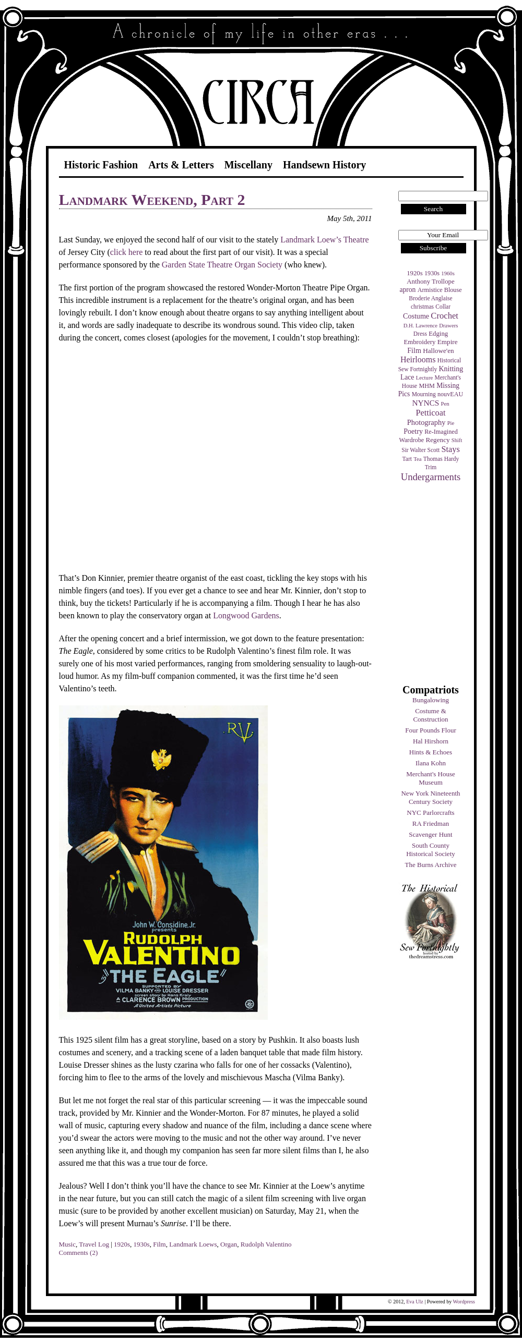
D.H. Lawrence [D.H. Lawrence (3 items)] (420, 325)
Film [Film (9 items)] (414, 350)
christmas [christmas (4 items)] (422, 306)
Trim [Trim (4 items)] (431, 467)
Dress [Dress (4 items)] (420, 334)
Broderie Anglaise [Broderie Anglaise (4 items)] (430, 298)
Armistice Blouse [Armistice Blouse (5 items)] (440, 290)
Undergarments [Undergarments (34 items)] (431, 476)
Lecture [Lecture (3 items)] (424, 378)
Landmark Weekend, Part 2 (152, 199)
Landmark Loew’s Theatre (324, 239)
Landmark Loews (193, 1244)
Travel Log (94, 1244)
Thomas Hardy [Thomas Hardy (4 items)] (441, 459)
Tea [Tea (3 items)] (417, 459)
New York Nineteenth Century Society (430, 797)
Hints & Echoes (430, 752)
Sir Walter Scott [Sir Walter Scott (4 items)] (420, 450)
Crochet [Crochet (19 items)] (444, 316)
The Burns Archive (431, 865)
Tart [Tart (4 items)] (407, 459)
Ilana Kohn (431, 763)
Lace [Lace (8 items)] (407, 377)
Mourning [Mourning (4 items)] (424, 394)
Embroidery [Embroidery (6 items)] (419, 342)
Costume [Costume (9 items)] (416, 316)
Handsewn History (324, 164)
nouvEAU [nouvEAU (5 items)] (450, 394)
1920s (122, 1244)
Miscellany (248, 164)
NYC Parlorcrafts (430, 812)
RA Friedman (430, 823)
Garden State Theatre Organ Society (222, 264)
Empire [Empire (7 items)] (447, 342)
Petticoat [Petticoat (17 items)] (431, 413)
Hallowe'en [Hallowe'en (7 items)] (438, 351)
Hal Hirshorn (430, 741)
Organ (228, 1244)
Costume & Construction (430, 715)
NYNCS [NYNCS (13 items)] (425, 402)
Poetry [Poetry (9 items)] (413, 431)
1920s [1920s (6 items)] (415, 273)
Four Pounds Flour (430, 730)
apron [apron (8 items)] (407, 290)
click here (126, 252)
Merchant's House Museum (430, 778)
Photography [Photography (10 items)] (426, 422)
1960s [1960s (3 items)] (447, 273)
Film (159, 1244)
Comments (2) (78, 1252)
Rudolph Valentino (266, 1244)
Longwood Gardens (246, 615)
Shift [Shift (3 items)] (457, 440)
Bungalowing (430, 700)
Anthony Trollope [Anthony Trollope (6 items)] (430, 281)
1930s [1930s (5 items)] (432, 273)
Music (67, 1244)
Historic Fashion (101, 164)
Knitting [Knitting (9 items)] (450, 368)
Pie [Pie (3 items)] (451, 423)
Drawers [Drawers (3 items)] (448, 325)
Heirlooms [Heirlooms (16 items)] (418, 359)
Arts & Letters (181, 164)
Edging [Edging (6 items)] (438, 333)
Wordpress (464, 1301)
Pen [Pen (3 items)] (445, 404)
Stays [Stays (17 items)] (450, 449)
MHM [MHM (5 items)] (426, 385)
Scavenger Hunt (430, 834)
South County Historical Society (430, 849)
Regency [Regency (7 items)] (437, 440)
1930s (142, 1244)
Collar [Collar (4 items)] (442, 306)
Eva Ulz (414, 1301)
